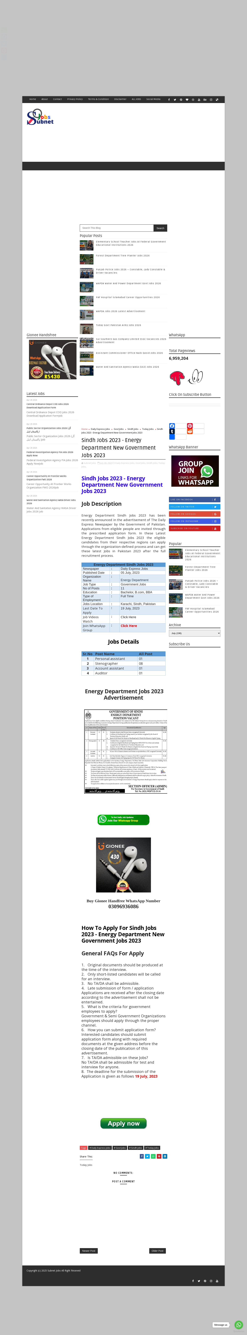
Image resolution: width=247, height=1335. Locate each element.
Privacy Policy (75, 99)
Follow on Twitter (195, 507)
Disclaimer (120, 99)
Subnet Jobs (54, 1270)
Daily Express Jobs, (125, 463)
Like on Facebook (195, 499)
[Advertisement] (103, 24)
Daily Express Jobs (100, 429)
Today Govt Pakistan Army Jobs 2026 (118, 325)
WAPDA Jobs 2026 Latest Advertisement (120, 311)
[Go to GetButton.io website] (238, 1331)
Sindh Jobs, (152, 463)
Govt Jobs (119, 429)
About (45, 99)
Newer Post (88, 1250)
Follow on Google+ (195, 514)
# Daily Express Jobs (100, 1147)
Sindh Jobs (132, 429)
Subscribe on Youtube (195, 528)
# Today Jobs (152, 1147)
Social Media (153, 99)
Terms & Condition (98, 99)
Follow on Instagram (195, 521)
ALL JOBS (136, 99)
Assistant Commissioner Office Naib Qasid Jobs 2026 (129, 353)
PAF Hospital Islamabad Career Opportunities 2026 (128, 297)
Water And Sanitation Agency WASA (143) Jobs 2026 (127, 367)
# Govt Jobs (120, 1147)
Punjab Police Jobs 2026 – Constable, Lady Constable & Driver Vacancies (201, 584)
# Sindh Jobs (135, 1147)
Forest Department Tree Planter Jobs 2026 (123, 255)
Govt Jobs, (141, 463)
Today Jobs (148, 429)
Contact (57, 99)
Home (32, 99)
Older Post (157, 1250)
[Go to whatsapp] (238, 1325)
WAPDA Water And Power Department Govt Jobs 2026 (128, 283)
